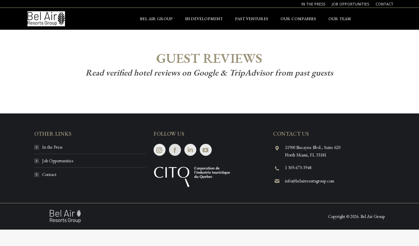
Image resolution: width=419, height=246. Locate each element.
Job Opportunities (57, 161)
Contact (49, 174)
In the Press (52, 147)
